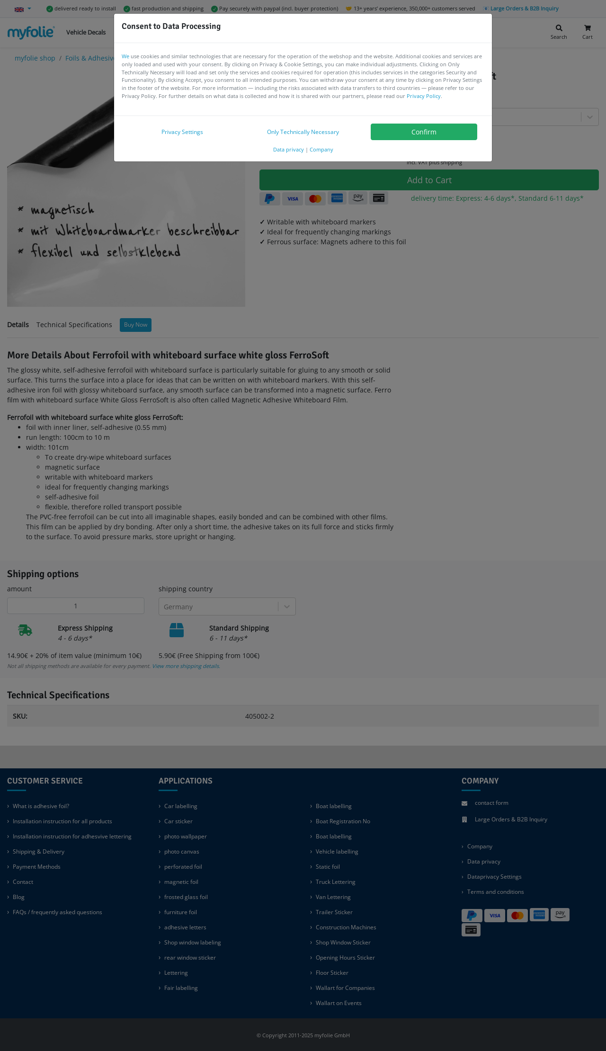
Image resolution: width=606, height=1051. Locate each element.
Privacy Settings (182, 132)
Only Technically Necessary (303, 132)
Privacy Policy (424, 95)
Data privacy (288, 149)
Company (321, 149)
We (125, 56)
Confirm (424, 131)
